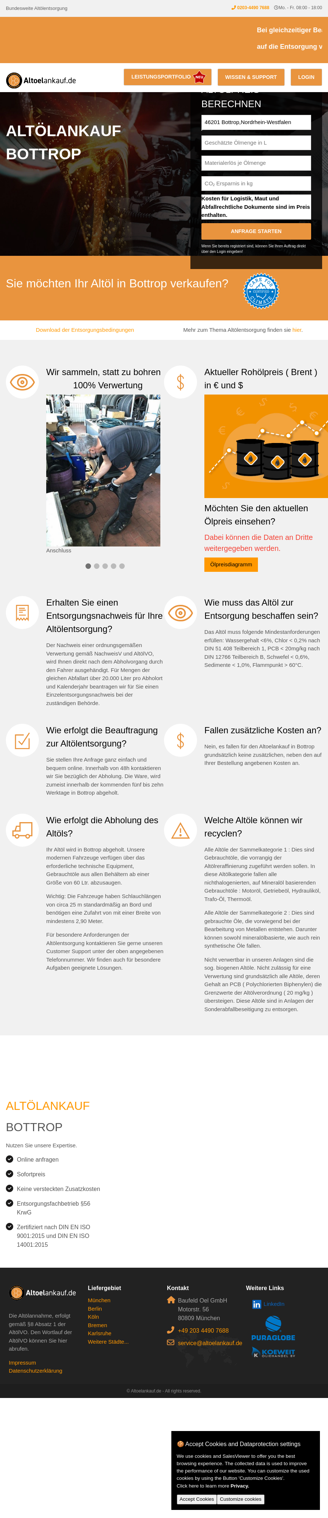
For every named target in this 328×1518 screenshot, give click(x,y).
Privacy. (240, 1486)
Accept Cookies (197, 1499)
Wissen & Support (251, 77)
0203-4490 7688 (253, 7)
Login (306, 77)
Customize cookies (240, 1499)
